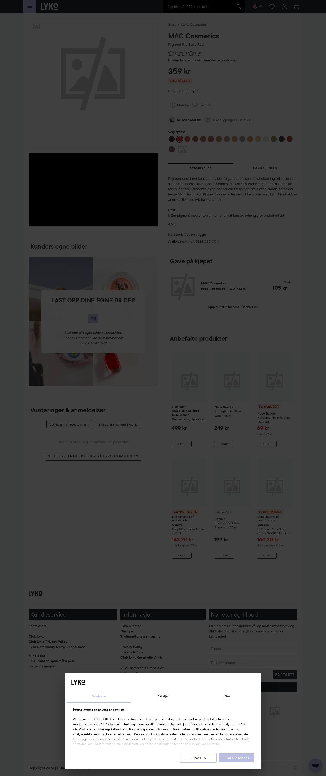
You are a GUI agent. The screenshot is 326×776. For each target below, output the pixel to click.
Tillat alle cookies (236, 758)
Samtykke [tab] (99, 696)
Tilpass (198, 758)
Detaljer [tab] (163, 696)
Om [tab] (227, 696)
